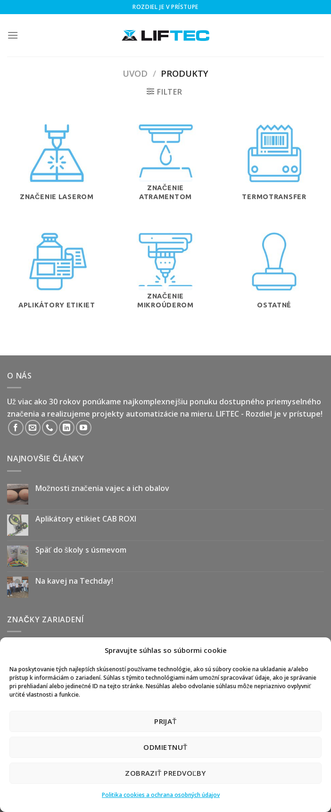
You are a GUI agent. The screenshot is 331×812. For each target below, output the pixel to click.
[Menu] (12, 35)
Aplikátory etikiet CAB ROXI (85, 519)
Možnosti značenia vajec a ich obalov (102, 488)
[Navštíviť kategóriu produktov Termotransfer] (274, 174)
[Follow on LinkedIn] (66, 427)
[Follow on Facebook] (16, 427)
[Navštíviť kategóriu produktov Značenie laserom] (57, 174)
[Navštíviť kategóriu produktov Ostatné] (274, 282)
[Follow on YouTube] (83, 427)
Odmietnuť (165, 747)
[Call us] (50, 427)
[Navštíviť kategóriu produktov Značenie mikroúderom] (165, 282)
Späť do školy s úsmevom (80, 550)
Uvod (135, 73)
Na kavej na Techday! (74, 581)
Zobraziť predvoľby (165, 773)
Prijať (165, 721)
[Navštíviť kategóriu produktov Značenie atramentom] (165, 174)
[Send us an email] (33, 427)
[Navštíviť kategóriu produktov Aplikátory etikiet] (57, 282)
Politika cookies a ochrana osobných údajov (161, 795)
